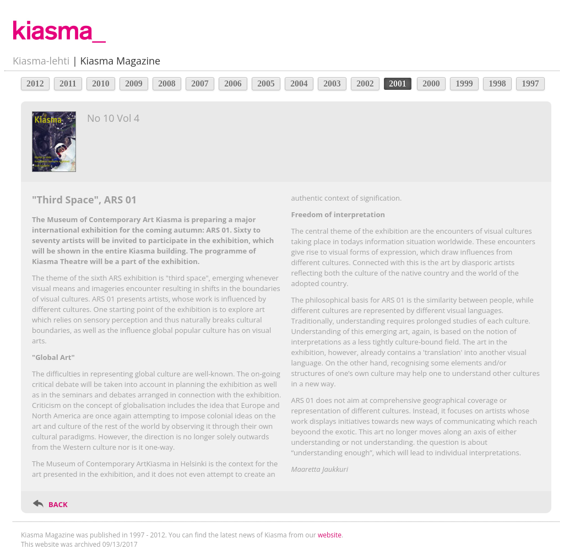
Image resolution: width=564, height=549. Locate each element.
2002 (365, 83)
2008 (167, 83)
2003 (332, 83)
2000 (431, 83)
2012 (35, 83)
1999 (464, 83)
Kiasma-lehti (41, 60)
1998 (497, 83)
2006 (233, 83)
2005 (266, 83)
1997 (530, 83)
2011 (68, 83)
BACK (58, 504)
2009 (134, 83)
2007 (200, 83)
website (329, 535)
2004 (299, 83)
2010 (101, 83)
